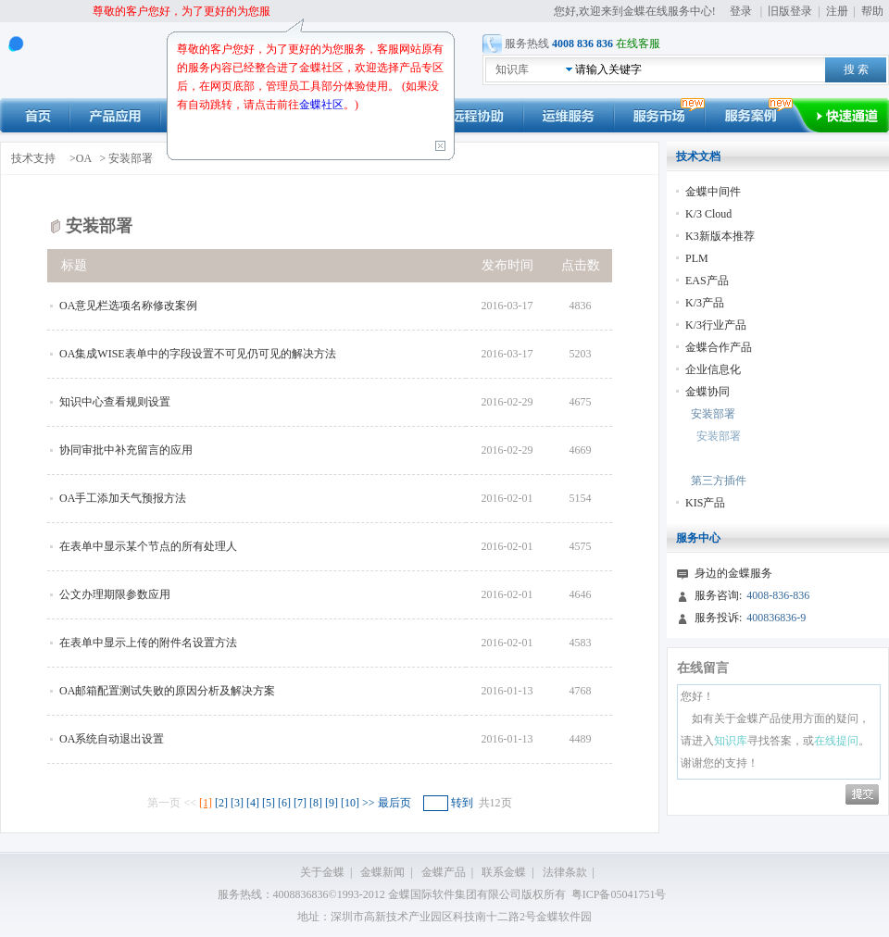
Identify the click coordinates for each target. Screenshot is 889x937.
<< (191, 802)
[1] (205, 802)
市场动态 (659, 115)
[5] (268, 802)
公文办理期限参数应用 (114, 594)
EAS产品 (707, 280)
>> (370, 802)
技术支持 (33, 158)
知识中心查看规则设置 (114, 401)
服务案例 (760, 115)
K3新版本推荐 (720, 236)
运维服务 (568, 115)
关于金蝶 (322, 872)
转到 (462, 802)
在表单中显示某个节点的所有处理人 (148, 546)
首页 (34, 115)
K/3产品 (704, 302)
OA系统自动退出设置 (111, 738)
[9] (331, 802)
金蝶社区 (321, 104)
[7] (300, 802)
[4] (252, 802)
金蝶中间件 (713, 191)
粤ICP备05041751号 (619, 894)
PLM (696, 258)
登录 (741, 11)
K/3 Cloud (708, 213)
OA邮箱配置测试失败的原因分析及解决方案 (167, 690)
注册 (837, 11)
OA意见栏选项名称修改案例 (128, 305)
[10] (350, 802)
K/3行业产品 (715, 325)
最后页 (394, 802)
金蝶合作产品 (718, 347)
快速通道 (852, 115)
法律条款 (565, 872)
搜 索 (856, 69)
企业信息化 (713, 369)
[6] (284, 802)
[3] (237, 802)
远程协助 (477, 115)
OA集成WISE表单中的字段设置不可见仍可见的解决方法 (197, 353)
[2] (221, 802)
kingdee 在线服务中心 (89, 60)
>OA (81, 158)
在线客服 (638, 43)
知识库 (512, 69)
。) (351, 104)
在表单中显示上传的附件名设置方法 (148, 642)
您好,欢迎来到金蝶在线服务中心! (636, 11)
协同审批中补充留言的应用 (126, 450)
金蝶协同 (707, 391)
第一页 (164, 802)
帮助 (872, 11)
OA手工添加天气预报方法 (122, 498)
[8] (315, 802)
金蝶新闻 (382, 872)
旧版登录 (790, 11)
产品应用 (114, 115)
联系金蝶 (504, 872)
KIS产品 (705, 502)
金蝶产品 (443, 872)
